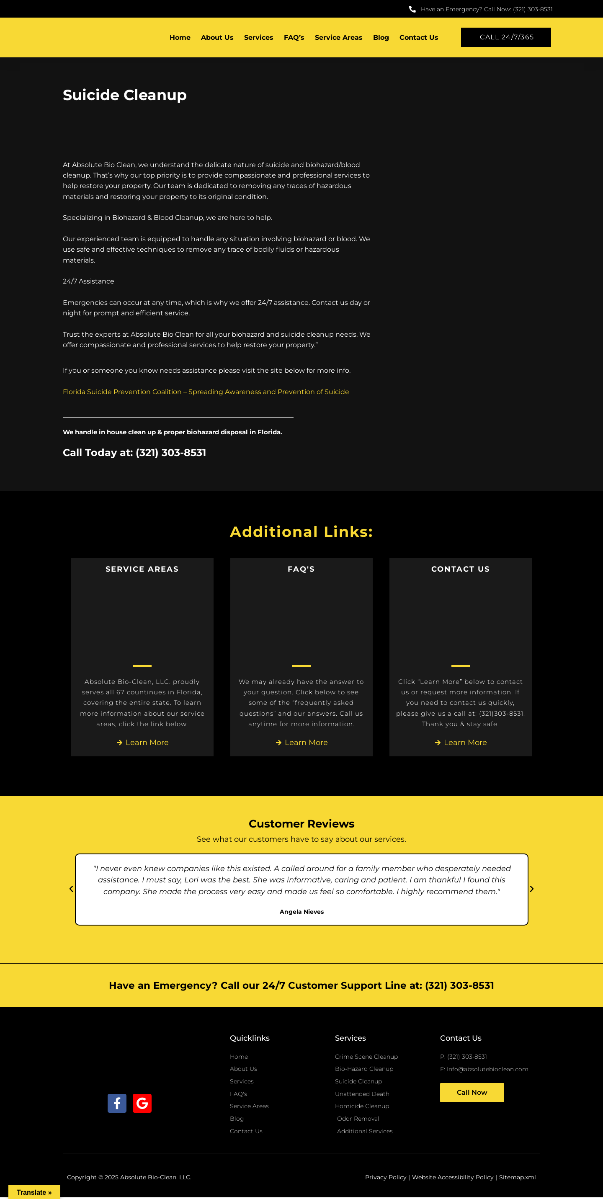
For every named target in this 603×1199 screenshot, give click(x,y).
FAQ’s (294, 38)
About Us (217, 38)
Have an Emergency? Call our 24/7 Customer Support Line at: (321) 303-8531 (301, 985)
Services (258, 38)
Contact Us (418, 38)
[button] (71, 889)
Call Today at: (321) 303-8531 (138, 452)
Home (180, 38)
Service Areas (339, 38)
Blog (381, 38)
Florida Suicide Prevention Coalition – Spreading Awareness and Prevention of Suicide (206, 392)
